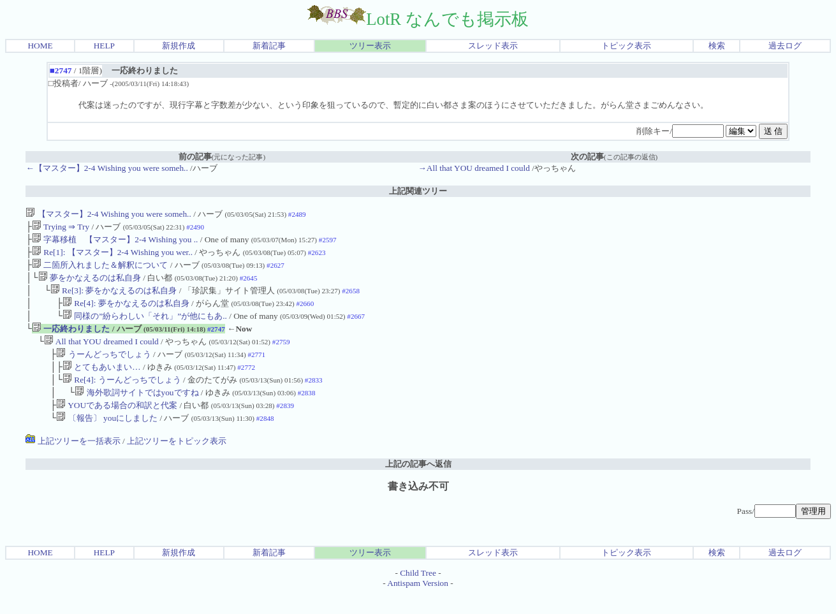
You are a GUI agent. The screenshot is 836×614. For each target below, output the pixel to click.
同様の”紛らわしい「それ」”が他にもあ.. (144, 326)
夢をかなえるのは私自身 (89, 284)
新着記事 (269, 45)
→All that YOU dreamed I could (474, 168)
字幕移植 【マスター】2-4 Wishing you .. (115, 242)
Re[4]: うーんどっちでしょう (121, 396)
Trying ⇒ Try (60, 228)
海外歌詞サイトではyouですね (136, 410)
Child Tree (418, 593)
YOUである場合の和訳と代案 (116, 424)
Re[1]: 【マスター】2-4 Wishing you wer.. (112, 256)
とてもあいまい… (101, 382)
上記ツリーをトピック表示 (176, 461)
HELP (104, 45)
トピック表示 (626, 45)
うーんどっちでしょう (103, 368)
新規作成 (178, 45)
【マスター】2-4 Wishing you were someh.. (108, 214)
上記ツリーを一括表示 (73, 461)
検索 (716, 45)
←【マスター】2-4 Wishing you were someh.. (106, 168)
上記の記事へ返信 (418, 484)
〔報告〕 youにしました (107, 438)
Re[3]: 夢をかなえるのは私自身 (113, 298)
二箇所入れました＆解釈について (100, 270)
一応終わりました (71, 340)
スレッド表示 (493, 45)
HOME (39, 45)
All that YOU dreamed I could (101, 354)
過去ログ (785, 45)
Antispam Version (417, 603)
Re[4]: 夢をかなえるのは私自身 (125, 312)
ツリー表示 (370, 45)
